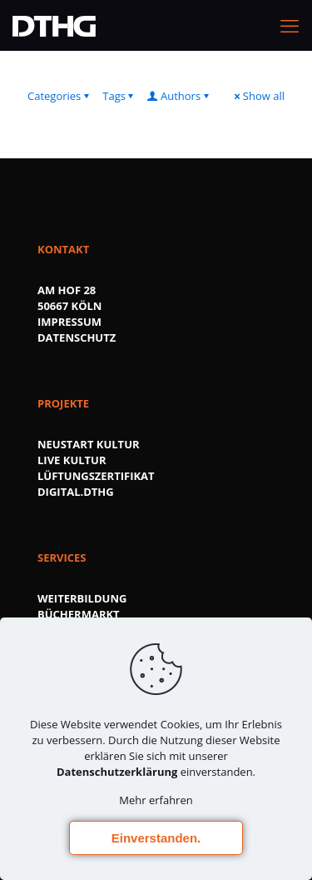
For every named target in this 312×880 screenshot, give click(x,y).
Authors (179, 95)
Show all (258, 95)
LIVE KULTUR (71, 460)
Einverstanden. (156, 838)
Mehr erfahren (155, 800)
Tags (119, 95)
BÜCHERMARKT (78, 614)
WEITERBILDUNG (81, 598)
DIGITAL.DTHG (75, 491)
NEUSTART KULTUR (88, 444)
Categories (59, 95)
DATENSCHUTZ (76, 337)
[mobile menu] (289, 25)
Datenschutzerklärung (117, 771)
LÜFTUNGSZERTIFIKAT (96, 475)
